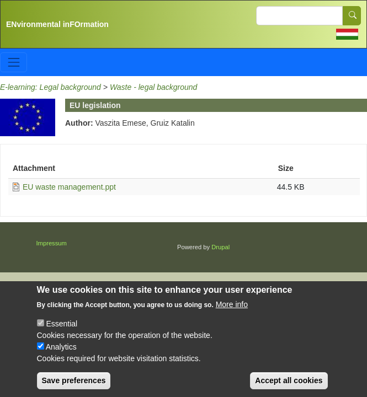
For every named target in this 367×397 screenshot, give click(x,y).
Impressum (51, 243)
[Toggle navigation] (13, 62)
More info (232, 312)
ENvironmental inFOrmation (57, 24)
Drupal (220, 247)
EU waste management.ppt (69, 187)
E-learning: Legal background (50, 87)
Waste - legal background (154, 87)
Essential (61, 331)
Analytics (61, 354)
